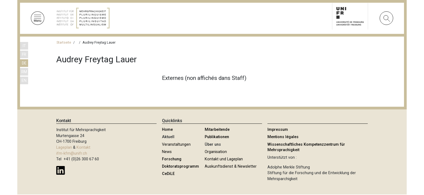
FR (24, 54)
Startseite (64, 42)
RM (24, 72)
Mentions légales (283, 137)
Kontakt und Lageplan (224, 159)
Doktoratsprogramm (180, 166)
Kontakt (83, 147)
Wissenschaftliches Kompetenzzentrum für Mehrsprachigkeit (306, 147)
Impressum (277, 129)
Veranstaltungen (176, 144)
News (167, 152)
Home (167, 129)
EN (24, 80)
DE (24, 63)
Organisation (216, 152)
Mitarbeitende (217, 129)
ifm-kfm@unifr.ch (71, 153)
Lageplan (64, 147)
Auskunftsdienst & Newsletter (231, 166)
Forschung (171, 159)
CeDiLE (168, 173)
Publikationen (217, 137)
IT (24, 46)
